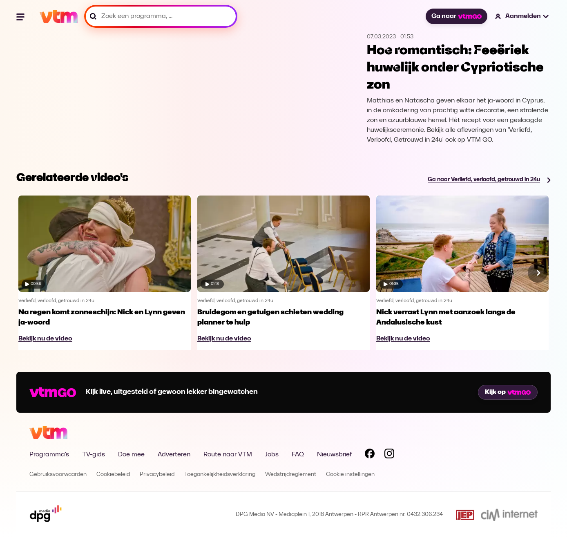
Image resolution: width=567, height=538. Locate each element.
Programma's (49, 454)
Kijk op (508, 392)
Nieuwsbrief (334, 454)
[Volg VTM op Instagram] (389, 455)
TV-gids (93, 454)
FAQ (298, 454)
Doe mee (131, 454)
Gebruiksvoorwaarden (58, 474)
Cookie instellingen (350, 474)
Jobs (272, 454)
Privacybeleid (157, 474)
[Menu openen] (21, 16)
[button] (522, 16)
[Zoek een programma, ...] (161, 16)
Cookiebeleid (113, 474)
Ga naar (456, 16)
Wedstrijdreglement (290, 474)
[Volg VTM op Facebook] (370, 455)
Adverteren (174, 454)
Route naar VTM (227, 454)
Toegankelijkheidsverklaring (219, 474)
